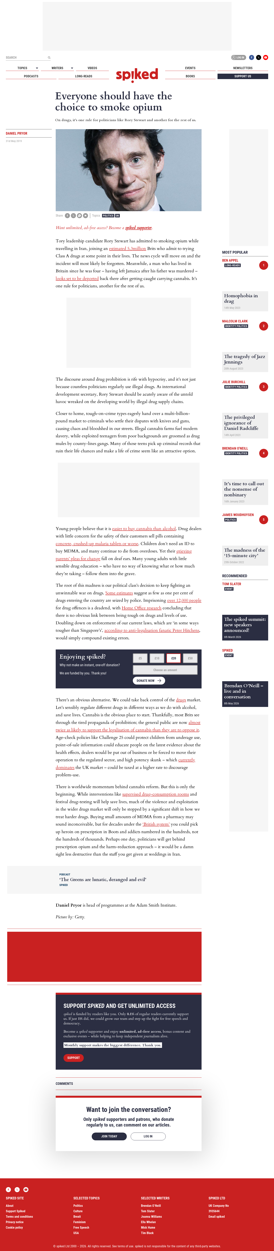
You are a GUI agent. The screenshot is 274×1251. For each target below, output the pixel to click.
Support (73, 1058)
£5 (140, 658)
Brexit (77, 1216)
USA (76, 1233)
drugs (181, 700)
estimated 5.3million (127, 248)
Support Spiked (15, 1211)
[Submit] (49, 57)
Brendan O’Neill (151, 1206)
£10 (157, 658)
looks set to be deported (77, 278)
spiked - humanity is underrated (137, 75)
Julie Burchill (234, 382)
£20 (173, 658)
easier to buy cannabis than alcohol (144, 529)
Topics (22, 68)
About (9, 1206)
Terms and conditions (19, 1216)
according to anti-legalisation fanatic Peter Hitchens (151, 630)
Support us (242, 76)
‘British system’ (156, 824)
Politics (108, 215)
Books (190, 76)
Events (190, 68)
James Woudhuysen (238, 515)
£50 (190, 658)
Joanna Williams (151, 1216)
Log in (238, 57)
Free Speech (81, 1227)
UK (117, 215)
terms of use (125, 1246)
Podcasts (31, 76)
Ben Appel (230, 260)
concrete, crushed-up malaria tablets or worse (97, 544)
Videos (92, 68)
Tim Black (147, 1233)
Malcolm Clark (235, 321)
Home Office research (141, 608)
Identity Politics (236, 326)
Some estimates (119, 593)
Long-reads (83, 76)
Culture (78, 1211)
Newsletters (243, 68)
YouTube (265, 57)
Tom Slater (231, 584)
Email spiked (217, 1216)
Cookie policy (14, 1227)
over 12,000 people (184, 600)
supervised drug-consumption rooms (155, 794)
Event (229, 588)
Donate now (145, 681)
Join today (109, 1136)
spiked (227, 650)
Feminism (79, 1222)
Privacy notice (15, 1222)
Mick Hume (148, 1227)
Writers (57, 68)
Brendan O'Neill (235, 448)
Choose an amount (165, 670)
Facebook (251, 57)
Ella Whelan (148, 1222)
